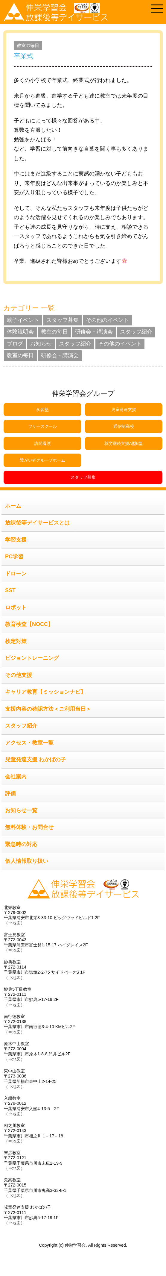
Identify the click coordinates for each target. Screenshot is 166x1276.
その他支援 (18, 675)
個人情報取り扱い (26, 861)
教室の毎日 (28, 45)
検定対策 (16, 641)
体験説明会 (20, 332)
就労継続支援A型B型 (123, 443)
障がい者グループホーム (42, 460)
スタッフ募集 (62, 320)
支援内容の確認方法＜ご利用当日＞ (48, 709)
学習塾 (42, 409)
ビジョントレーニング (32, 658)
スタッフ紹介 (136, 332)
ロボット (16, 607)
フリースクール (42, 426)
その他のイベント (107, 320)
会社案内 (16, 777)
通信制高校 (123, 426)
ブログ (15, 344)
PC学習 (14, 557)
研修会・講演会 (94, 332)
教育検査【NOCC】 (29, 624)
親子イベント (23, 320)
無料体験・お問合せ (29, 827)
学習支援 (16, 540)
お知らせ (41, 344)
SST (10, 590)
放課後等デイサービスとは (37, 523)
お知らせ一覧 (21, 810)
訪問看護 (42, 443)
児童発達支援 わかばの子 (35, 760)
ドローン (16, 574)
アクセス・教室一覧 (29, 743)
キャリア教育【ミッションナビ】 (45, 692)
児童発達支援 (123, 409)
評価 (10, 793)
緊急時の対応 (21, 844)
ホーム (13, 506)
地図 (16, 922)
